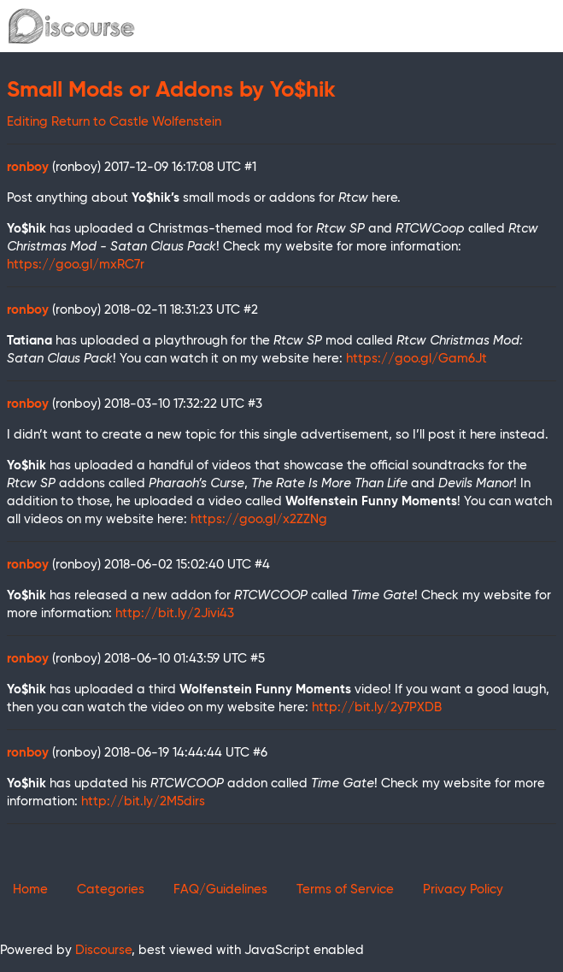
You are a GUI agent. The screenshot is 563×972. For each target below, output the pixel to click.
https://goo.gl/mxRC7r (75, 264)
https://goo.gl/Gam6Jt (416, 358)
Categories (110, 889)
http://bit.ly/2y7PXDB (377, 707)
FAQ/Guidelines (220, 889)
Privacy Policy (463, 889)
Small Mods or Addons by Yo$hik (171, 91)
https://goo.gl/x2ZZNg (259, 519)
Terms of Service (345, 889)
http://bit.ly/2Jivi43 (174, 613)
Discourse (103, 950)
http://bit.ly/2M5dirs (143, 801)
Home (30, 889)
